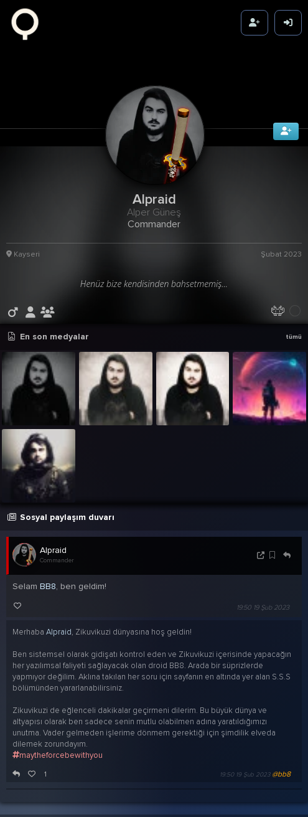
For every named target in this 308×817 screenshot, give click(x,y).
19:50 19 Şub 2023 (262, 596)
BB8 (48, 575)
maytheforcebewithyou (57, 744)
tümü (294, 326)
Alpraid (53, 539)
